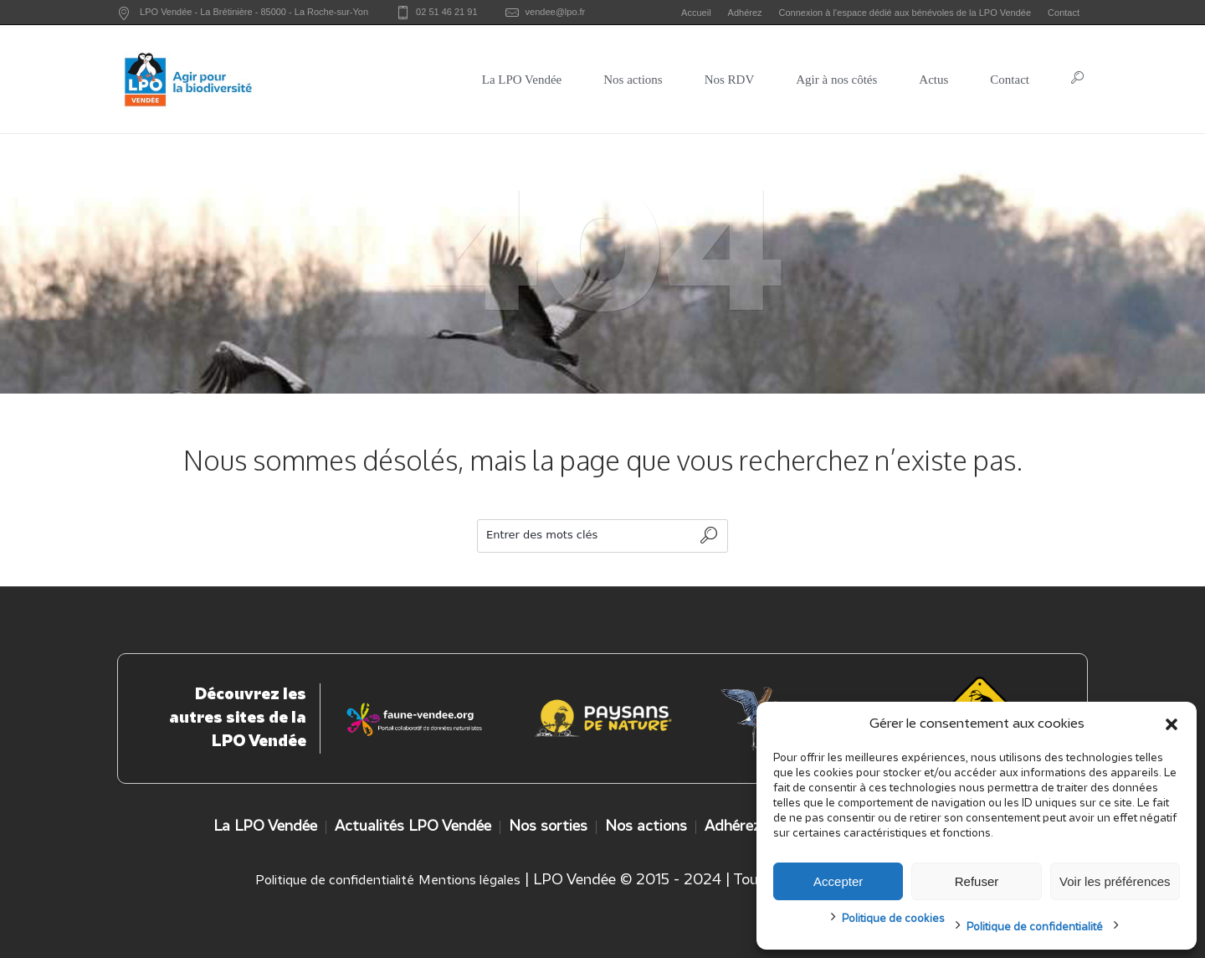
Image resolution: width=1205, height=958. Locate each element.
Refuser (977, 881)
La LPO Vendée (265, 827)
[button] (1171, 724)
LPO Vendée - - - (254, 12)
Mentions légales (469, 881)
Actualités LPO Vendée (413, 827)
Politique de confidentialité (1035, 927)
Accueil (695, 13)
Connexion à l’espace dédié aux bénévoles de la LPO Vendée (905, 13)
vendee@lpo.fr (556, 12)
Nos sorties (548, 827)
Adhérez (745, 13)
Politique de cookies (893, 919)
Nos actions (646, 827)
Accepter (838, 881)
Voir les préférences (1115, 881)
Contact (1063, 13)
